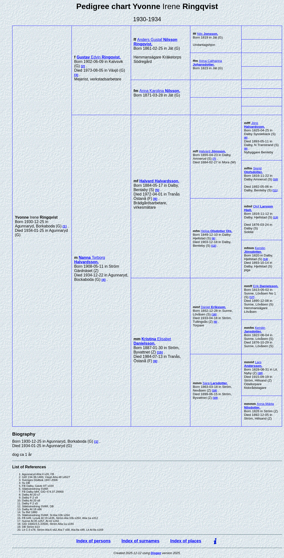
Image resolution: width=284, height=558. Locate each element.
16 (214, 314)
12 (213, 245)
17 (252, 297)
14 (265, 259)
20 (260, 373)
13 (275, 217)
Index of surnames (140, 540)
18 (214, 390)
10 (275, 179)
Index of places (185, 540)
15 (160, 352)
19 (215, 397)
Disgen (156, 553)
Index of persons (93, 540)
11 (275, 190)
